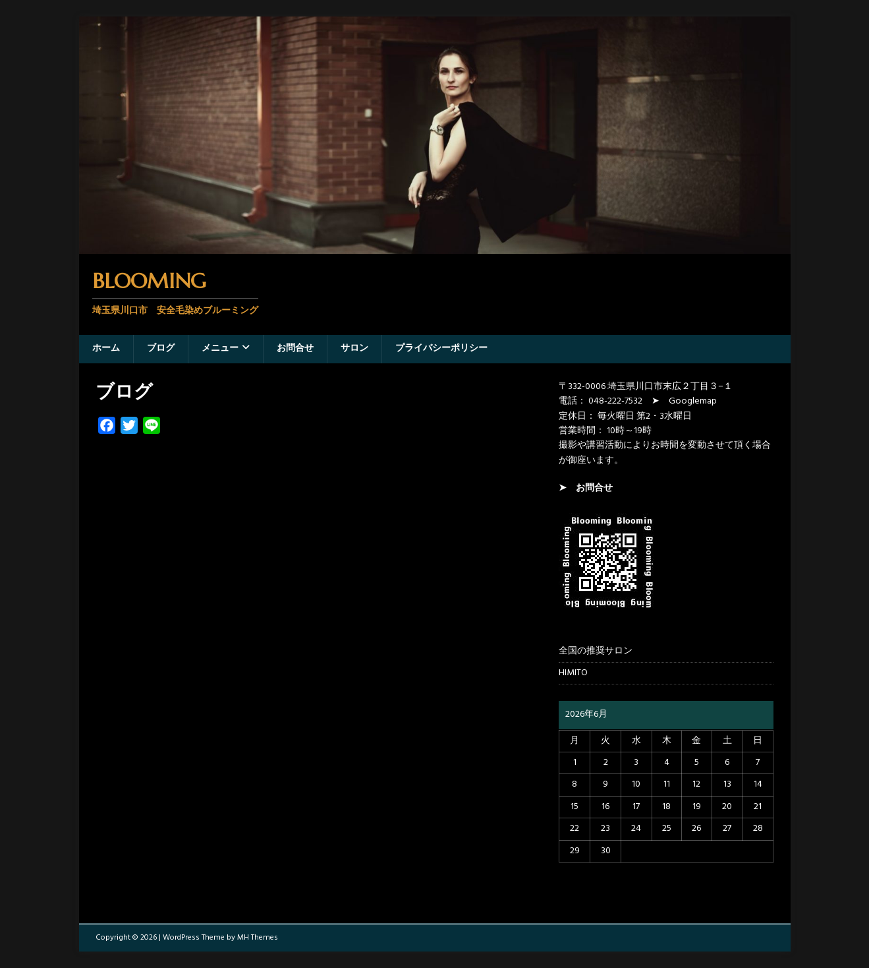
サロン (354, 348)
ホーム (106, 348)
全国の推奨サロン (595, 651)
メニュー (220, 348)
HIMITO (573, 673)
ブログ (161, 348)
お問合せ (295, 348)
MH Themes (257, 937)
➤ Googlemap (684, 401)
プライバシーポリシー (441, 348)
